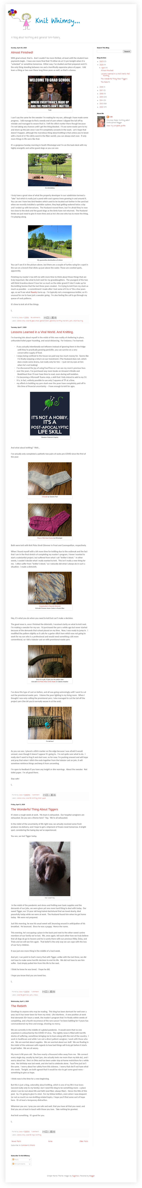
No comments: (36, 318)
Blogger (92, 1176)
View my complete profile (116, 126)
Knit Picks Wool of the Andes (46, 681)
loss (27, 995)
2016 (102, 94)
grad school (35, 321)
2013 (101, 104)
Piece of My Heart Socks (45, 538)
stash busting (78, 321)
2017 (101, 90)
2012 (102, 107)
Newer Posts (16, 1141)
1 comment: (36, 795)
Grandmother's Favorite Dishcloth (50, 606)
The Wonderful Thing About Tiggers (34, 809)
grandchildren (44, 321)
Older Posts (84, 1141)
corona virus (21, 321)
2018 (101, 87)
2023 (102, 61)
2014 (101, 100)
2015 (101, 97)
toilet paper (42, 798)
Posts (15, 1160)
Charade (44, 497)
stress (35, 995)
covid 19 (28, 321)
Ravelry (34, 292)
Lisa (110, 117)
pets (71, 321)
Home (50, 1141)
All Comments (18, 1164)
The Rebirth (19, 1006)
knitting (59, 321)
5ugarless (75, 1176)
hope (33, 1135)
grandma (53, 321)
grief (24, 995)
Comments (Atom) (28, 1145)
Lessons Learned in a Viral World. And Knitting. (42, 332)
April (103, 68)
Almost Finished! (22, 52)
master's (66, 321)
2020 (102, 65)
